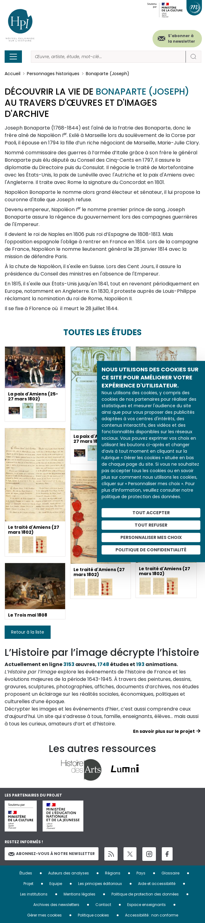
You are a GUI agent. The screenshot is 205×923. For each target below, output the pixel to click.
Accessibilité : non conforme (151, 915)
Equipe (55, 883)
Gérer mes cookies (44, 915)
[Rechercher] (108, 57)
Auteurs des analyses (68, 873)
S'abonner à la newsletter (181, 38)
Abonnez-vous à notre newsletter (51, 853)
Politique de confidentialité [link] (150, 550)
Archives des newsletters (56, 904)
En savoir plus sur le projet (164, 731)
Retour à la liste (27, 632)
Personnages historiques (53, 74)
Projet (28, 883)
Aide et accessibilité (156, 883)
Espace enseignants (146, 904)
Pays (140, 873)
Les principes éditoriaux (100, 883)
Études (25, 873)
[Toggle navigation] (13, 56)
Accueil (12, 74)
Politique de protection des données (145, 894)
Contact (103, 904)
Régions (112, 873)
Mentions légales (79, 894)
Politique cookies (93, 915)
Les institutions (34, 894)
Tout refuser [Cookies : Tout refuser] (151, 525)
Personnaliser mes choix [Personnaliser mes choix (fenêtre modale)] (151, 537)
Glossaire (170, 873)
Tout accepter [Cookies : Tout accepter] (151, 513)
